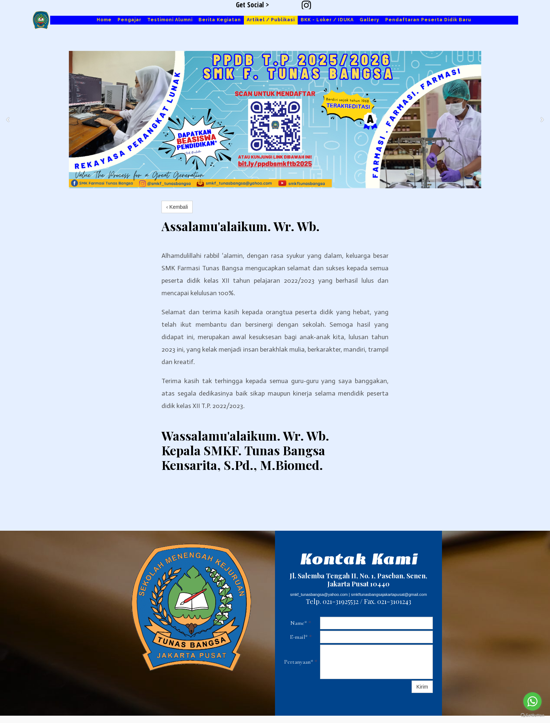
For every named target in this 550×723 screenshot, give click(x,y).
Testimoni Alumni (170, 19)
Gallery (369, 19)
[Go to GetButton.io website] (532, 715)
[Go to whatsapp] (532, 701)
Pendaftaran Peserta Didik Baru (428, 19)
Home (104, 19)
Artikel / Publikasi (271, 19)
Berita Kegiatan (219, 19)
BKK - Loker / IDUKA (327, 19)
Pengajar (129, 19)
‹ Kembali (177, 207)
